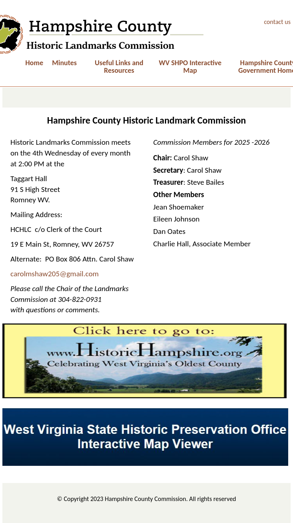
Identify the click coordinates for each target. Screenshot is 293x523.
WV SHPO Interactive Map (190, 66)
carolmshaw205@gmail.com (54, 273)
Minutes (64, 62)
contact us (277, 22)
